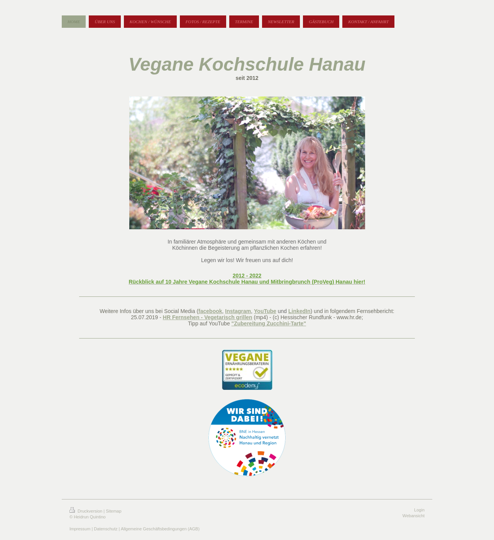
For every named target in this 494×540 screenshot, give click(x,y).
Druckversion (86, 511)
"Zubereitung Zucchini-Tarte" (269, 323)
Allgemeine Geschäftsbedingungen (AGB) (160, 528)
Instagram (238, 311)
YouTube (265, 311)
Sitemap (113, 511)
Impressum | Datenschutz (93, 528)
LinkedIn (299, 311)
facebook (210, 311)
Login (419, 510)
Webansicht (414, 515)
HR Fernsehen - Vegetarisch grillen (207, 317)
